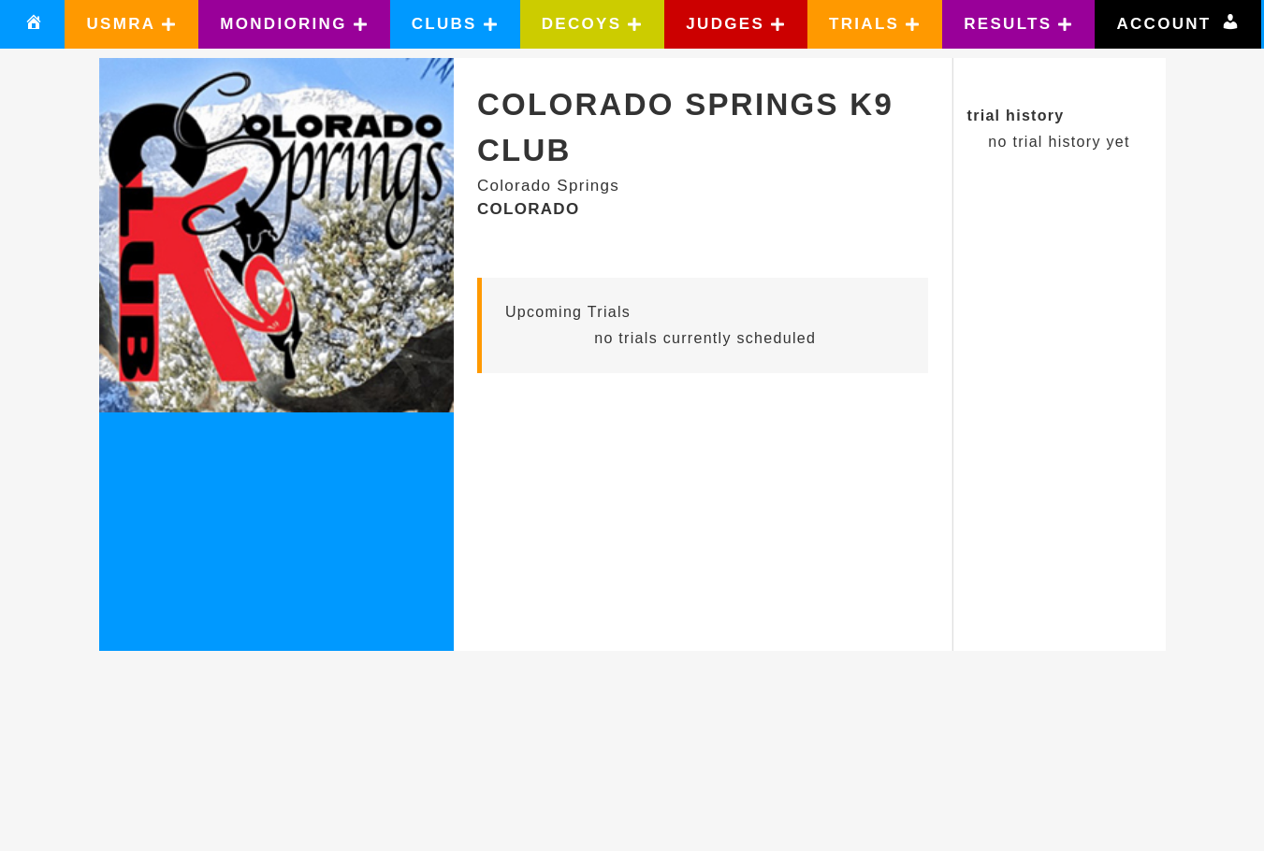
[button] (131, 24)
